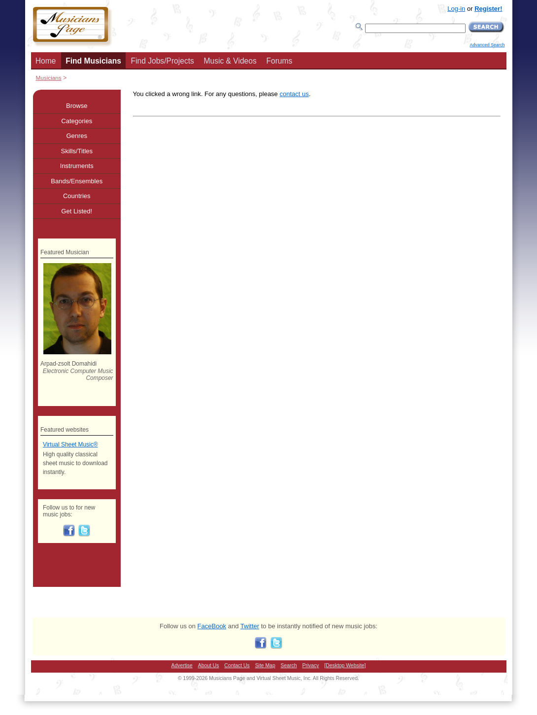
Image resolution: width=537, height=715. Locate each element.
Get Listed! (76, 211)
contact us (293, 94)
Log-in (456, 8)
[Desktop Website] (345, 665)
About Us (208, 665)
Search (289, 665)
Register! (488, 8)
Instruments (77, 166)
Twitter (249, 626)
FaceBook (212, 626)
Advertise (182, 665)
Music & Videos (230, 61)
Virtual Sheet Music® (70, 444)
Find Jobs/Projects (162, 61)
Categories (76, 121)
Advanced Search (487, 44)
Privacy (310, 665)
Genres (76, 135)
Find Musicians (93, 61)
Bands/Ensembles (76, 181)
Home (45, 61)
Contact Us (236, 665)
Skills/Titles (77, 151)
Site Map (265, 665)
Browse (76, 105)
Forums (279, 61)
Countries (77, 196)
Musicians (49, 77)
